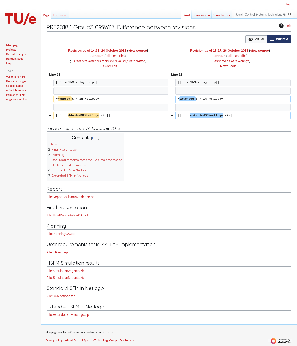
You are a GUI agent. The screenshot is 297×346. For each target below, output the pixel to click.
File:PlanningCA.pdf (61, 234)
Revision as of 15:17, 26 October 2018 (219, 50)
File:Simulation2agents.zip (65, 271)
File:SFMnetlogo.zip (61, 296)
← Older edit (108, 66)
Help (284, 25)
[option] (256, 39)
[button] (256, 39)
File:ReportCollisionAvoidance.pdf (71, 197)
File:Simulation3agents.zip (65, 277)
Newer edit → (230, 66)
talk (108, 56)
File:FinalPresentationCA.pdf (67, 215)
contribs (119, 56)
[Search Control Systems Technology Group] (263, 14)
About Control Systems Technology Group (91, 340)
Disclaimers (127, 340)
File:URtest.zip (57, 252)
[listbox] (268, 39)
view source (137, 50)
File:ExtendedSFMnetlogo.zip (68, 315)
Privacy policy (53, 340)
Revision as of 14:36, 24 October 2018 (97, 50)
